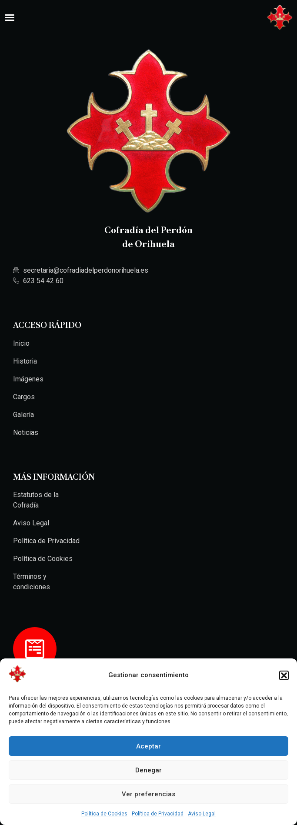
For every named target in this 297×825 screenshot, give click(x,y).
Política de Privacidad (158, 814)
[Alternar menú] (9, 17)
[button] (284, 675)
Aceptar (148, 746)
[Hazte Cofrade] (35, 649)
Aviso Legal (202, 814)
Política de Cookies (104, 814)
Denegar (148, 770)
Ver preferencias (148, 794)
